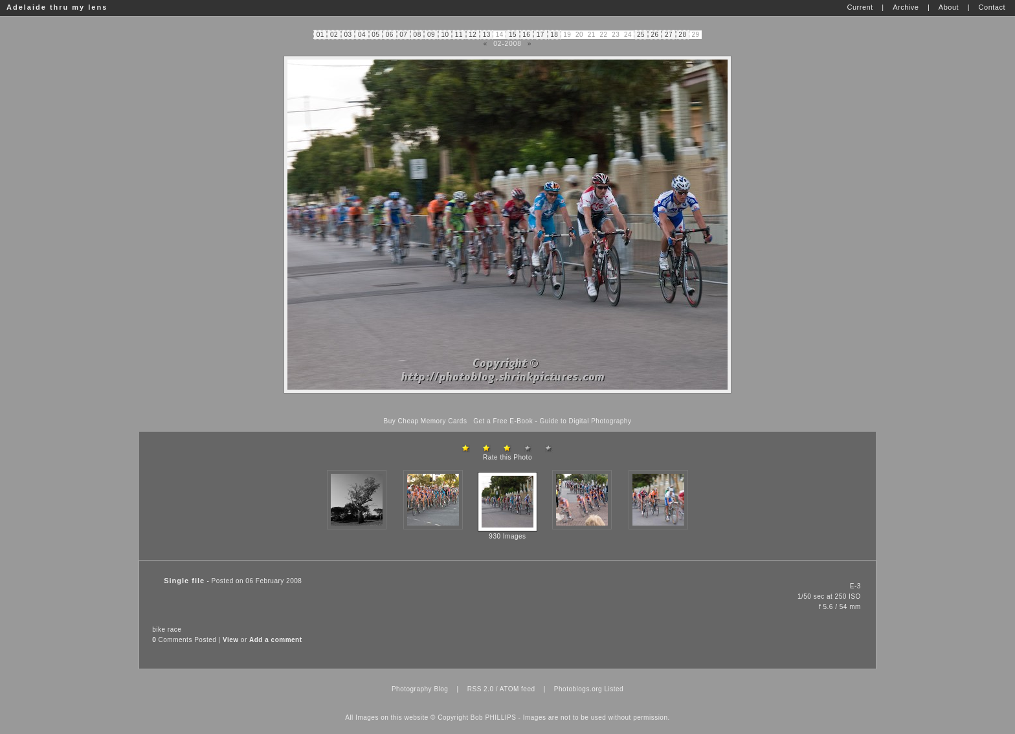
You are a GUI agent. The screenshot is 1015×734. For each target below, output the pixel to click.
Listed (613, 689)
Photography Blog (420, 689)
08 (417, 34)
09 (431, 34)
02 (334, 34)
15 (513, 34)
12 (472, 34)
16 (526, 34)
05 (375, 34)
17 (540, 34)
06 (390, 34)
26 (654, 34)
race (174, 629)
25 (641, 34)
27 (669, 34)
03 (347, 34)
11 (459, 34)
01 (320, 34)
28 (682, 34)
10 (445, 34)
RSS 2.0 (480, 689)
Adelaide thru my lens (56, 7)
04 (362, 34)
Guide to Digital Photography (586, 421)
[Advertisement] (507, 405)
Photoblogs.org (578, 689)
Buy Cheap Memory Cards (425, 421)
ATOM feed (517, 689)
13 (487, 34)
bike (158, 629)
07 (403, 34)
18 (554, 34)
